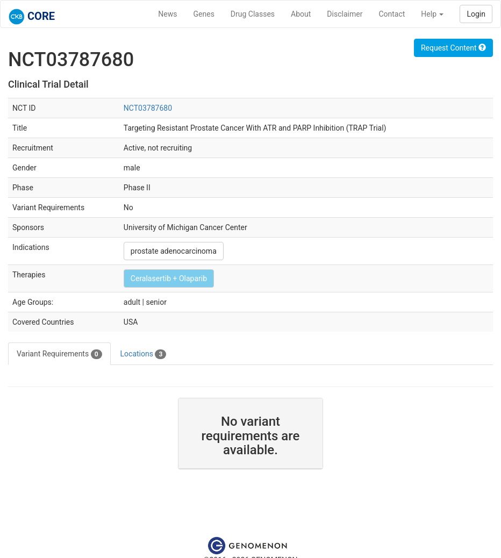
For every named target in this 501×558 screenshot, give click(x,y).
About (301, 14)
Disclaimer (344, 14)
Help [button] (432, 14)
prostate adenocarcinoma (174, 251)
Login (476, 14)
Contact (391, 14)
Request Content (453, 48)
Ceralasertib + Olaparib (169, 278)
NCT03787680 (148, 108)
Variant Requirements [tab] (59, 354)
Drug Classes (253, 14)
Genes (204, 14)
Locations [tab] (143, 354)
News (167, 14)
